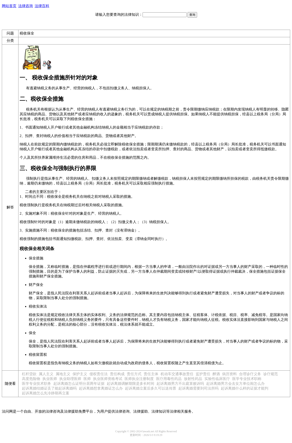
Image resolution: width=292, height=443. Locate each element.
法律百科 (42, 6)
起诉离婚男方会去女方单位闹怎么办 (235, 383)
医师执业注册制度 (139, 379)
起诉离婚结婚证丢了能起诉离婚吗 (49, 388)
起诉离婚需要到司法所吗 (198, 388)
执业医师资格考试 (107, 379)
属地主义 (63, 374)
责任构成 (117, 374)
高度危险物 (31, 379)
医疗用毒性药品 (169, 379)
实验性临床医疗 (217, 379)
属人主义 (46, 374)
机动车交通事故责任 (177, 374)
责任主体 (151, 374)
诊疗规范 (270, 374)
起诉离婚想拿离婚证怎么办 (101, 388)
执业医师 (49, 379)
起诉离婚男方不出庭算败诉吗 (180, 383)
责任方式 (134, 374)
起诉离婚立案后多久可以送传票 (150, 388)
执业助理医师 (70, 379)
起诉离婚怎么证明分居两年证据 (78, 383)
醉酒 (216, 374)
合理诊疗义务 (250, 374)
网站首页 (9, 6)
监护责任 (203, 374)
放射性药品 (193, 379)
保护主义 (80, 374)
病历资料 (229, 374)
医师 (87, 379)
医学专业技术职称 (246, 379)
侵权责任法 (98, 374)
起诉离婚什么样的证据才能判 (244, 388)
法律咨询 (25, 6)
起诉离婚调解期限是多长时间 (130, 383)
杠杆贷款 (29, 374)
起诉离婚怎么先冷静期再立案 (45, 393)
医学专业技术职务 (36, 383)
